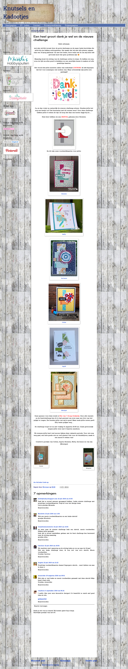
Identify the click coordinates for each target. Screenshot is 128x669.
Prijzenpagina (71, 25)
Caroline (41, 546)
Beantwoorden (43, 508)
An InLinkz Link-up (41, 482)
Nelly (64, 234)
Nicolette (41, 514)
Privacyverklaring (52, 25)
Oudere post (91, 661)
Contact (36, 25)
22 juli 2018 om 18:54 (52, 546)
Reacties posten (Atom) (50, 665)
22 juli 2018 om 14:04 (61, 527)
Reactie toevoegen (40, 606)
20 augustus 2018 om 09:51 (55, 576)
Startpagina (10, 25)
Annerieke (42, 576)
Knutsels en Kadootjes (19, 13)
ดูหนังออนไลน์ (42, 599)
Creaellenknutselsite (45, 527)
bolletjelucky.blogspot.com (47, 499)
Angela (40, 563)
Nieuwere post (38, 661)
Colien (64, 322)
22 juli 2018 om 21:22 (51, 563)
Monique (64, 410)
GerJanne (64, 278)
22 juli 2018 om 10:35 (65, 499)
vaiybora (41, 591)
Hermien (64, 194)
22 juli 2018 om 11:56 (52, 514)
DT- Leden (24, 25)
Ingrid (64, 366)
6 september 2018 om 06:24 (54, 591)
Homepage (65, 661)
